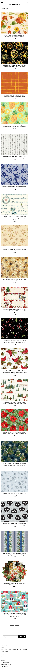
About (9, 649)
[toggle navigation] (2, 2)
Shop (2, 649)
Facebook (3, 657)
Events (2, 651)
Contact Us (25, 649)
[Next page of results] (17, 624)
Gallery (6, 651)
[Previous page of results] (12, 624)
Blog (6, 649)
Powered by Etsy (4, 666)
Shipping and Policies (16, 649)
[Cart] (27, 2)
